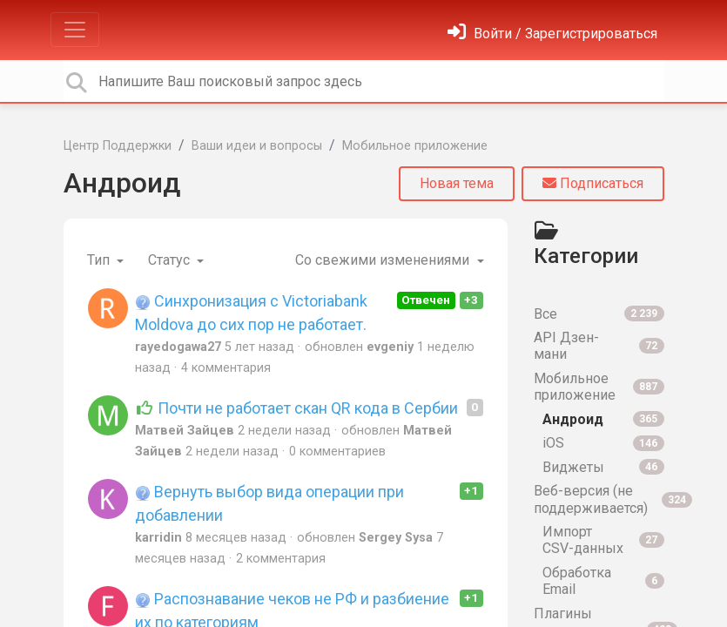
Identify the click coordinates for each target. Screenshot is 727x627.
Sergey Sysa (396, 537)
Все (599, 314)
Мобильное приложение (415, 145)
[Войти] (552, 33)
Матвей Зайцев (184, 430)
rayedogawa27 (178, 347)
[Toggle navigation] (74, 29)
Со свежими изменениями (384, 260)
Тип (100, 260)
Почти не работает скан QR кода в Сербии (297, 408)
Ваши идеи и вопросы (257, 145)
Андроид (122, 182)
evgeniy (390, 347)
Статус (170, 260)
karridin (158, 537)
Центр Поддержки (118, 145)
